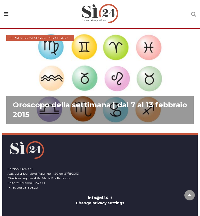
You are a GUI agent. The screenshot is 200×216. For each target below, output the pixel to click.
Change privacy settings (100, 203)
